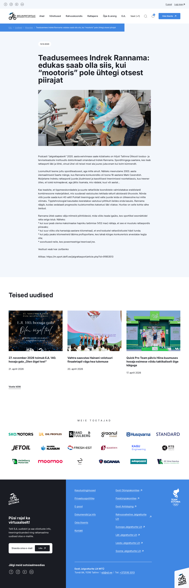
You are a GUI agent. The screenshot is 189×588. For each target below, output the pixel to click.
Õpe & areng (110, 16)
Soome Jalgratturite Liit (128, 550)
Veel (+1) (135, 16)
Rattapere (92, 16)
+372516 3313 (127, 572)
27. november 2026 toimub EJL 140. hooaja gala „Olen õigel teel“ (32, 359)
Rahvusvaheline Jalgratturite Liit (131, 516)
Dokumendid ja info (85, 514)
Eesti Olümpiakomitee (127, 490)
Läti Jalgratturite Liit (126, 534)
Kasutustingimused (85, 490)
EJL (124, 16)
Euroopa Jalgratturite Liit (129, 526)
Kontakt (79, 530)
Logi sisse (178, 4)
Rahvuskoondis (74, 16)
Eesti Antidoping (125, 506)
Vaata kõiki (15, 386)
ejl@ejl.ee (106, 572)
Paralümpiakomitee (126, 498)
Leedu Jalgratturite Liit (128, 542)
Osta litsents (81, 522)
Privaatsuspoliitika (84, 498)
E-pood (169, 4)
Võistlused (55, 16)
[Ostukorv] (153, 16)
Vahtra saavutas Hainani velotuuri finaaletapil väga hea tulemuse (90, 359)
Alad (41, 16)
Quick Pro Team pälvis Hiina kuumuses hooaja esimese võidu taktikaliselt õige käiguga (152, 361)
